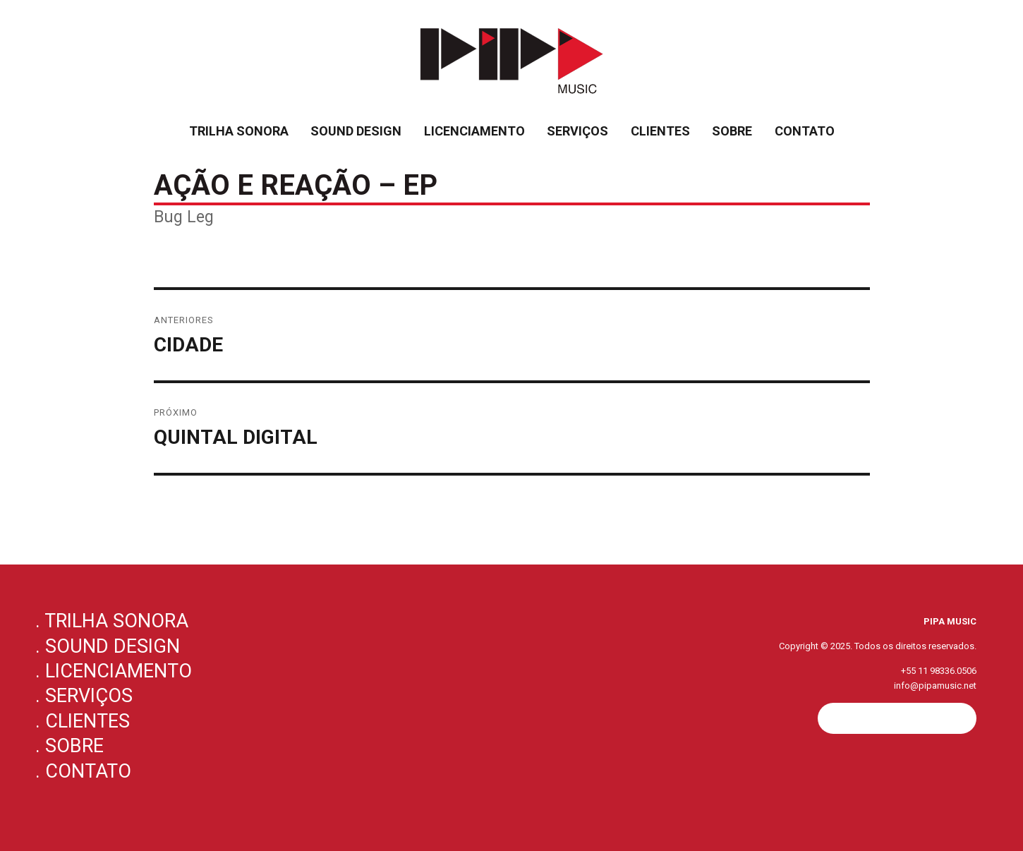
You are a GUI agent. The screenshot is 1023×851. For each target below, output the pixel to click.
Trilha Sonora (239, 130)
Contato (805, 130)
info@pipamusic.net (935, 685)
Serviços (577, 130)
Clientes (660, 130)
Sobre (732, 130)
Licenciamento (474, 130)
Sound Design (355, 130)
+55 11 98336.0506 (938, 670)
